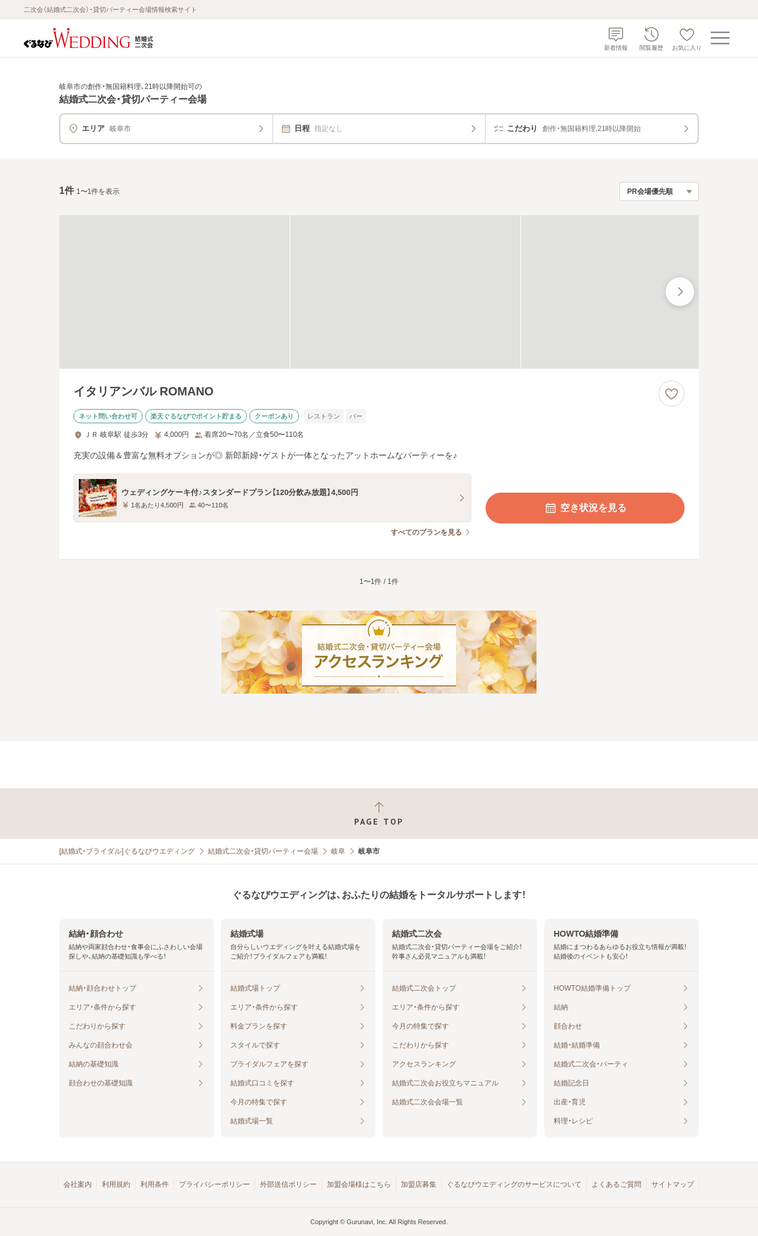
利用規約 (116, 1184)
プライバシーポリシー (214, 1184)
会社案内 (77, 1184)
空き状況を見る (585, 508)
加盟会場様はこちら (359, 1184)
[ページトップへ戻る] (379, 813)
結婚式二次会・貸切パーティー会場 (263, 851)
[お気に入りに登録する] (672, 394)
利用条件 (154, 1184)
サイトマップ (672, 1184)
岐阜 (338, 851)
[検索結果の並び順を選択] (659, 191)
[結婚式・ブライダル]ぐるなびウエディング (127, 851)
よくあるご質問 (616, 1184)
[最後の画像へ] (680, 291)
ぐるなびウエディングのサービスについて (514, 1184)
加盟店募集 (418, 1184)
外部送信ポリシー (288, 1184)
